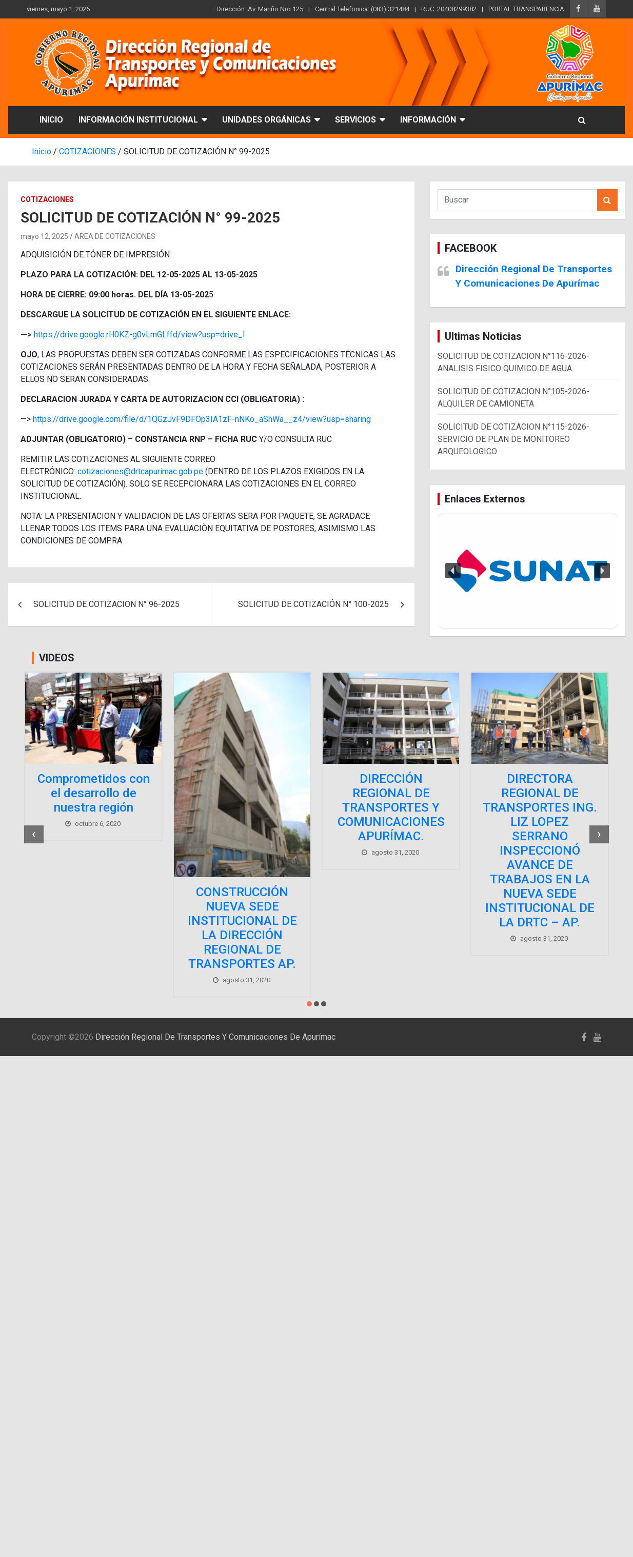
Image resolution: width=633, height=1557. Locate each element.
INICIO (51, 120)
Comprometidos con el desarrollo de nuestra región (93, 793)
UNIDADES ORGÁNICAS (266, 120)
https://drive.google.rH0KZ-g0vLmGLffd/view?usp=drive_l (139, 334)
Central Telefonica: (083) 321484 (362, 9)
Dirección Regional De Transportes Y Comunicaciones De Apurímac (215, 1037)
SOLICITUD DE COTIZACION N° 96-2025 (106, 604)
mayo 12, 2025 (44, 236)
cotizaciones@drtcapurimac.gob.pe (140, 471)
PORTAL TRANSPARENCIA (526, 9)
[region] (528, 571)
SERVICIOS (355, 120)
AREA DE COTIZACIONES (114, 236)
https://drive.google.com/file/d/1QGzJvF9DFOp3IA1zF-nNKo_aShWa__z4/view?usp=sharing (202, 419)
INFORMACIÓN (428, 120)
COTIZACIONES (47, 199)
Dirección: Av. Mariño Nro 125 (259, 9)
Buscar (607, 200)
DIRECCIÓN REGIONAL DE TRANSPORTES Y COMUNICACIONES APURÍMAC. (391, 807)
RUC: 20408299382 (449, 9)
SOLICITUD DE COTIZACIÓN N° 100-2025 (313, 604)
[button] (528, 571)
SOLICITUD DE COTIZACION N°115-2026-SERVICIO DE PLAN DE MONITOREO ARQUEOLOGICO (513, 439)
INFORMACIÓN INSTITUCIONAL (138, 120)
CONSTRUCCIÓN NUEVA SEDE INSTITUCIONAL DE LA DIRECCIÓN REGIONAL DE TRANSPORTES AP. (242, 928)
